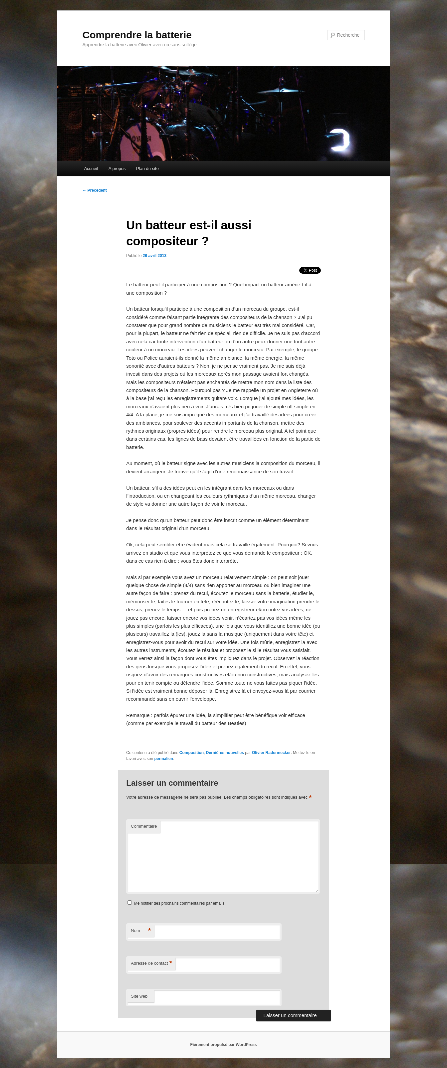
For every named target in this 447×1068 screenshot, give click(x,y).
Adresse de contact (151, 963)
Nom (141, 931)
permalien (163, 758)
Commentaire (144, 826)
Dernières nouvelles (225, 752)
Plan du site (147, 168)
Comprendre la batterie (137, 34)
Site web (139, 996)
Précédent (95, 190)
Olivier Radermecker (271, 752)
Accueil (91, 168)
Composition (191, 752)
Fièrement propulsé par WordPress (223, 1044)
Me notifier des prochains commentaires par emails (179, 903)
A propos (117, 168)
